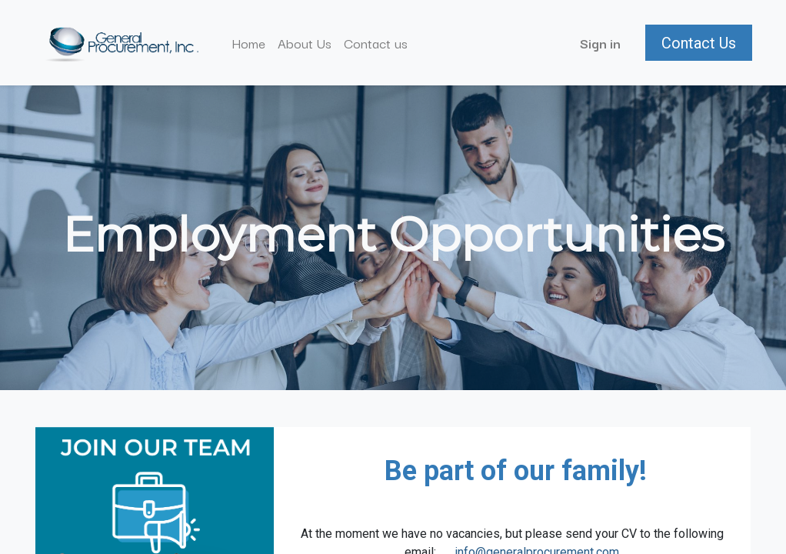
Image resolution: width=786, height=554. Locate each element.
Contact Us (697, 43)
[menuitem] (251, 43)
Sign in (598, 42)
